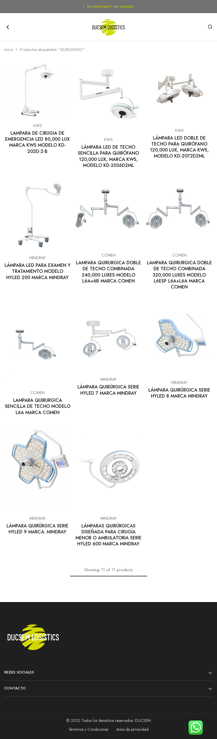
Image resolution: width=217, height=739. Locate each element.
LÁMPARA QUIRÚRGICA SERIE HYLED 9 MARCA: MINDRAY (37, 529)
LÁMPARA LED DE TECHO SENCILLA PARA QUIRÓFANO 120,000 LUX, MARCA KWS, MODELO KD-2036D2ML (108, 156)
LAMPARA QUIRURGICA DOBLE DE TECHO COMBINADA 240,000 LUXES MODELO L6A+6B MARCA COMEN (108, 271)
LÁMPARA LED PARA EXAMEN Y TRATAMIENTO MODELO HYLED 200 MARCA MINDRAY (38, 271)
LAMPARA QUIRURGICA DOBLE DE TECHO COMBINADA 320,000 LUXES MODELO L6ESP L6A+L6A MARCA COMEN (179, 274)
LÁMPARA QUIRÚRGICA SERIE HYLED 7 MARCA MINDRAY (108, 390)
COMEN (108, 255)
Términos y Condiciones (88, 729)
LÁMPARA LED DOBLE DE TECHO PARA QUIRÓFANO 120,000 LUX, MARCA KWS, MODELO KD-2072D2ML (179, 147)
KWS (37, 125)
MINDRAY (37, 258)
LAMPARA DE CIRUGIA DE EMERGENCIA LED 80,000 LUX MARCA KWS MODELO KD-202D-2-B (37, 142)
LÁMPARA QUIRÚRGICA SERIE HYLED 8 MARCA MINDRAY (179, 393)
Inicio (8, 49)
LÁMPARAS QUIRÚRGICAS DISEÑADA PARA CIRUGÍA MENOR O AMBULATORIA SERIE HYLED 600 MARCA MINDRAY (108, 535)
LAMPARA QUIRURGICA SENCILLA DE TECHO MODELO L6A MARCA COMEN (37, 406)
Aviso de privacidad (132, 729)
